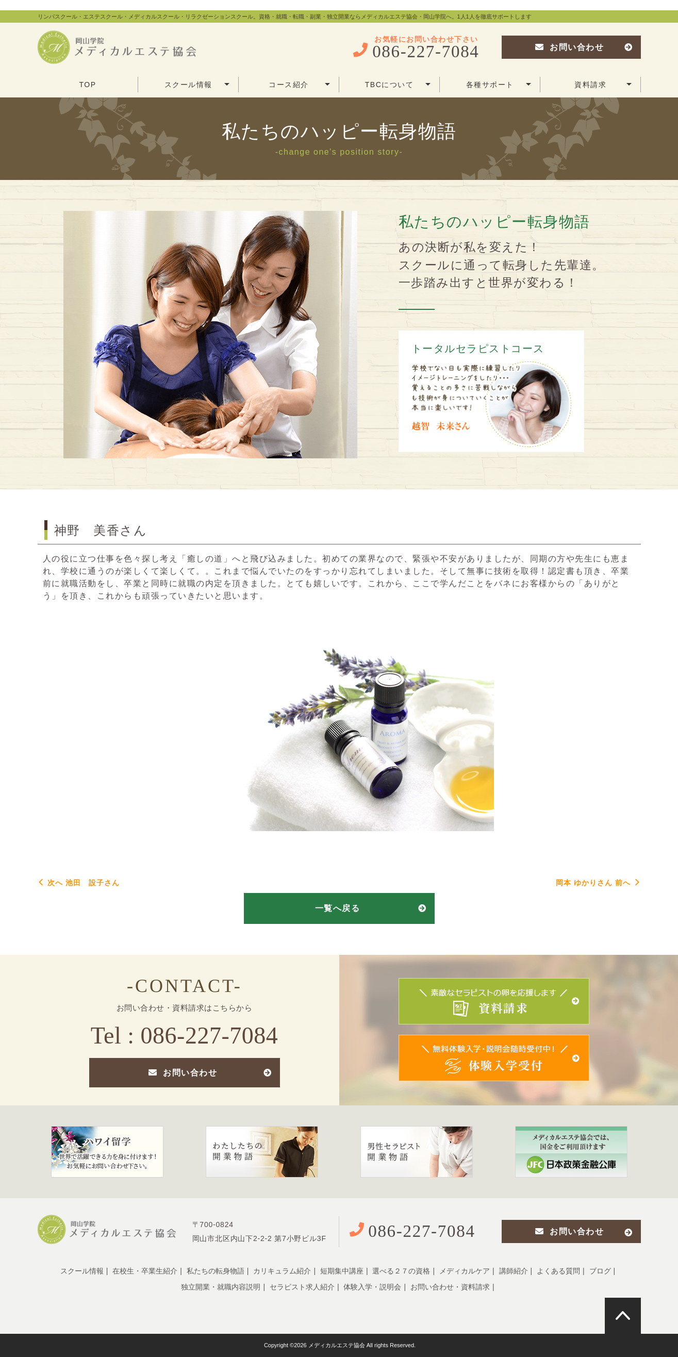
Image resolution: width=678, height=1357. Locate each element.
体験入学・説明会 (372, 1287)
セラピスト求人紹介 (302, 1287)
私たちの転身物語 (215, 1271)
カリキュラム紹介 (282, 1271)
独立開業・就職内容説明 (220, 1287)
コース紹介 (299, 84)
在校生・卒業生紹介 (144, 1271)
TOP (87, 84)
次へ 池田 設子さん (79, 883)
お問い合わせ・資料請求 (450, 1287)
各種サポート (498, 84)
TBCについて (398, 84)
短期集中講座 (341, 1271)
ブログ (600, 1271)
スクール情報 (196, 84)
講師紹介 (513, 1271)
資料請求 (603, 84)
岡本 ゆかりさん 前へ (598, 883)
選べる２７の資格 (401, 1271)
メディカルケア (464, 1271)
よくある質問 (558, 1271)
